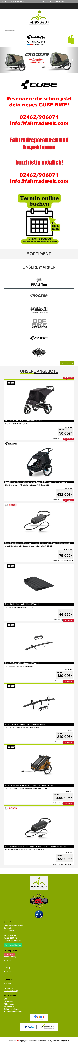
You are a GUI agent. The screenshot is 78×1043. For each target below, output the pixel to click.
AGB (5, 999)
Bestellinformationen (11, 1009)
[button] (71, 39)
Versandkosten (68, 560)
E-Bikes (6, 986)
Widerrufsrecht (9, 1004)
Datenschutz (8, 1001)
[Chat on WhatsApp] (13, 944)
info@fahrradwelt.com (14, 940)
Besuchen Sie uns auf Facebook (53, 1)
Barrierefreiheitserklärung (13, 1011)
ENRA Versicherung (11, 991)
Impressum (65, 1040)
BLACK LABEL (9, 983)
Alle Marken (67, 363)
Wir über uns (8, 988)
